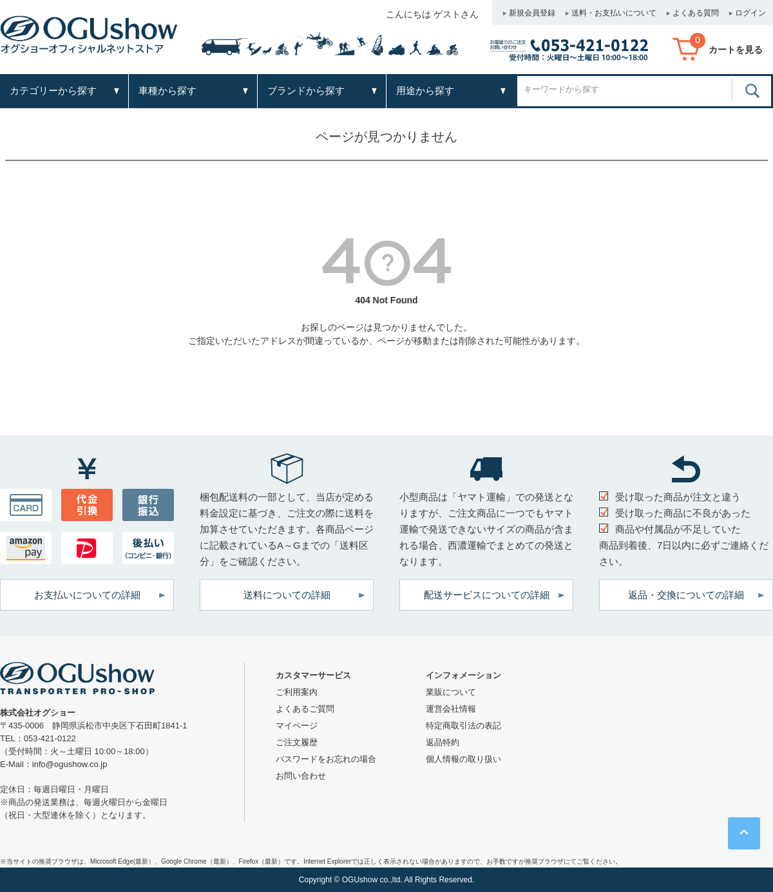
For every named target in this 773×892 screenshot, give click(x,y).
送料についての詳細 (286, 594)
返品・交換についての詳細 (686, 594)
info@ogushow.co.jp (70, 764)
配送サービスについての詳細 (486, 594)
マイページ (297, 725)
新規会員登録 (532, 12)
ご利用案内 (297, 692)
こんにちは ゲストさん (432, 14)
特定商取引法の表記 (463, 725)
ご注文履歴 (297, 742)
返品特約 (442, 742)
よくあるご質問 (305, 709)
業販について (451, 692)
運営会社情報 (451, 709)
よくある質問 (696, 12)
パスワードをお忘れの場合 (326, 759)
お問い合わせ (301, 776)
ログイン (750, 12)
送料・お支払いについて (613, 12)
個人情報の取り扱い (463, 759)
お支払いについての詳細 (87, 594)
